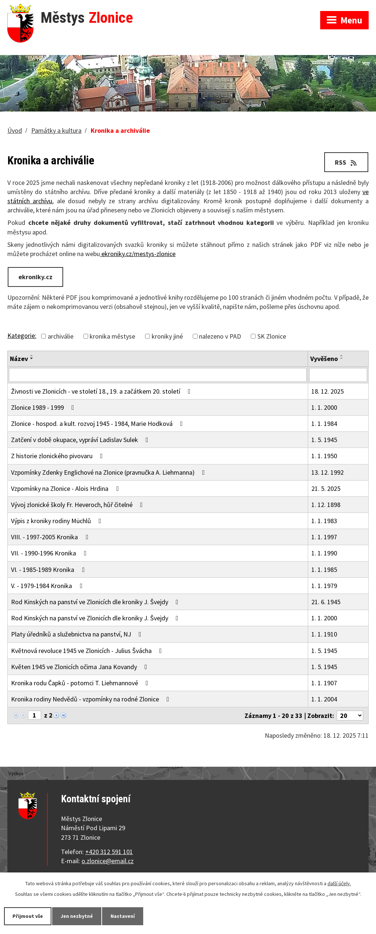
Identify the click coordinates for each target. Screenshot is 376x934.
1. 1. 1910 (324, 634)
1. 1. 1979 (324, 585)
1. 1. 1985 (324, 569)
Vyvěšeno (324, 358)
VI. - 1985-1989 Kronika (49, 569)
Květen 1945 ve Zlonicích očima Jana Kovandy (80, 667)
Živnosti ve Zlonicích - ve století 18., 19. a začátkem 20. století (102, 391)
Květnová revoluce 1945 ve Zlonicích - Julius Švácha (88, 650)
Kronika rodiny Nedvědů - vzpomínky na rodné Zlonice (91, 699)
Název (19, 358)
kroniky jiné (167, 336)
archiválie (60, 336)
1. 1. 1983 (324, 521)
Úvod (14, 130)
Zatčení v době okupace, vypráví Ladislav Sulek (81, 439)
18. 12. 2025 (327, 391)
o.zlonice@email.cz (108, 861)
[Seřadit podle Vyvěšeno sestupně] (342, 358)
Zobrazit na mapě (280, 7)
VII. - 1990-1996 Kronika (50, 553)
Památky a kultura (56, 130)
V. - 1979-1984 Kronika (48, 585)
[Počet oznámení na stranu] (350, 715)
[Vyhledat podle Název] (158, 375)
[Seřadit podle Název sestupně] (32, 358)
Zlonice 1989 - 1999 (44, 407)
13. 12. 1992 (327, 472)
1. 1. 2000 (324, 407)
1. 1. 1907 (324, 683)
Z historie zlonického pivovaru (58, 456)
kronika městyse (112, 336)
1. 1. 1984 (324, 423)
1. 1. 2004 (324, 699)
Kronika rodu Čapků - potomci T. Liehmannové (81, 683)
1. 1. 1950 (324, 456)
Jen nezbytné (77, 916)
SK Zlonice (271, 336)
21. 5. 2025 (325, 488)
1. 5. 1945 (324, 439)
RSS (346, 162)
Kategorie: (21, 335)
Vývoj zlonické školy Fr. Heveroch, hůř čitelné (78, 504)
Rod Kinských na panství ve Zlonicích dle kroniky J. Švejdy (96, 602)
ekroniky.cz (35, 277)
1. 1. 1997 (324, 537)
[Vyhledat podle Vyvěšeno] (338, 375)
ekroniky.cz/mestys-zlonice (138, 253)
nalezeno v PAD (220, 336)
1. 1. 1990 (324, 553)
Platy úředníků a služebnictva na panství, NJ (77, 634)
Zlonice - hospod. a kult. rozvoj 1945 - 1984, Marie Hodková (98, 423)
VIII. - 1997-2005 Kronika (51, 537)
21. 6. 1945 (325, 602)
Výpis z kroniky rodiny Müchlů (57, 521)
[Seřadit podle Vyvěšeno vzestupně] (342, 355)
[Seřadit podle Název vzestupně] (32, 355)
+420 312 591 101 (109, 851)
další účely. (339, 883)
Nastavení (123, 916)
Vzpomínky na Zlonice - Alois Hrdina (66, 488)
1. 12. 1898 (325, 504)
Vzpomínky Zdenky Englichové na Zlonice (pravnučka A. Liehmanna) (109, 472)
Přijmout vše (27, 916)
